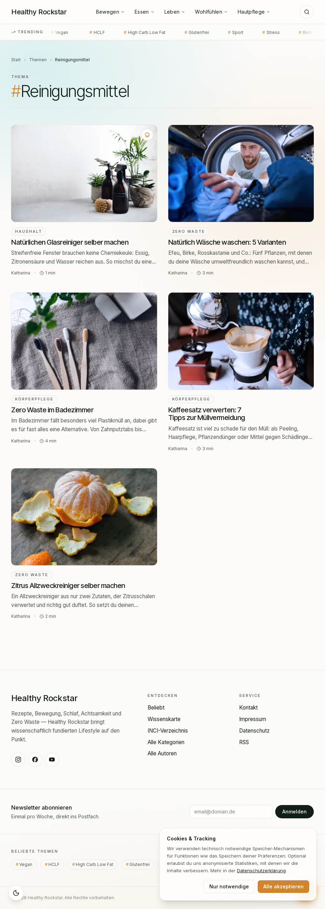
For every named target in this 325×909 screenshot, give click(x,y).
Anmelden (294, 811)
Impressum (252, 719)
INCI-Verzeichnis (168, 730)
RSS (244, 742)
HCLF (78, 32)
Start (16, 59)
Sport (216, 32)
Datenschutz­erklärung (261, 870)
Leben (174, 12)
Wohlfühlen (211, 12)
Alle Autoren (162, 753)
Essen (145, 12)
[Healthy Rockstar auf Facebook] (35, 760)
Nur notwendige (229, 886)
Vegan (28, 864)
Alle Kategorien (166, 742)
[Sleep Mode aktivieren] (16, 893)
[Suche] (307, 12)
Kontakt (248, 707)
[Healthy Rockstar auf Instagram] (18, 760)
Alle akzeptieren (283, 886)
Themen (38, 59)
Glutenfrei (178, 32)
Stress (252, 32)
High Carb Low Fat (125, 32)
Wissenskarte (164, 719)
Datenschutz (254, 730)
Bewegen (110, 12)
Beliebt (156, 707)
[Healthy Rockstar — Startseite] (39, 12)
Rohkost (290, 32)
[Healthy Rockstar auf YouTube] (52, 760)
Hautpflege (254, 12)
